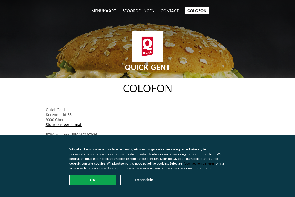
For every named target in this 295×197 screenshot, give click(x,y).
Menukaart (103, 10)
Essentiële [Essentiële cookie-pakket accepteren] (144, 180)
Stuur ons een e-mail (64, 124)
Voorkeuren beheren (199, 163)
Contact (170, 10)
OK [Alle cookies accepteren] (92, 180)
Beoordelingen (138, 10)
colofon (196, 10)
